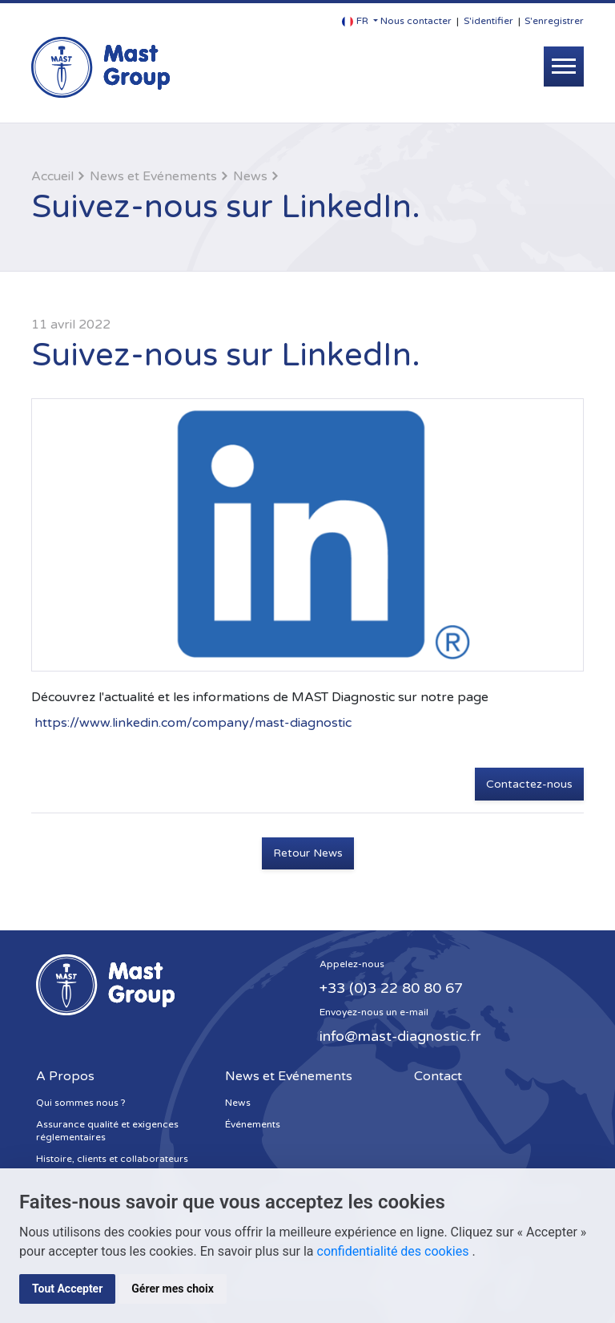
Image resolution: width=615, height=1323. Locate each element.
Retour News (308, 853)
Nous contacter (416, 20)
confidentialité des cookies (394, 1251)
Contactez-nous (529, 784)
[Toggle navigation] (564, 66)
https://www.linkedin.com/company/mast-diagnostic (193, 723)
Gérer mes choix (172, 1288)
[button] (360, 21)
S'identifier (488, 20)
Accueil (52, 176)
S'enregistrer (554, 20)
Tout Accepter (67, 1288)
